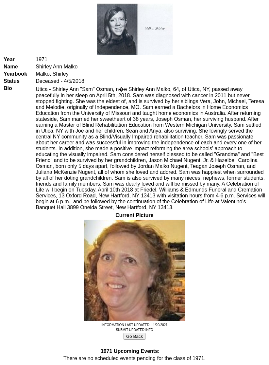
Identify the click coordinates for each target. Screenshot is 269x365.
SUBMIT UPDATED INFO (134, 330)
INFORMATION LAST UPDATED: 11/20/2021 (134, 325)
